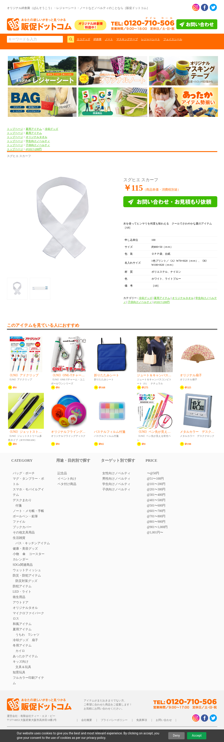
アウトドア (20, 602)
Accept (197, 735)
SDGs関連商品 (23, 564)
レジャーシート (150, 39)
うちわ (20, 634)
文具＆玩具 (23, 667)
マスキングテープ (127, 39)
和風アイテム (22, 624)
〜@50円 (153, 473)
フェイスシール (172, 39)
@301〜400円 (156, 494)
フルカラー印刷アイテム (28, 680)
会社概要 (86, 720)
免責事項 (141, 720)
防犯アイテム (22, 586)
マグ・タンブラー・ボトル (28, 481)
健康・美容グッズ (25, 548)
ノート (109, 39)
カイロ (20, 651)
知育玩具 (19, 672)
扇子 (35, 640)
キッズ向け (20, 661)
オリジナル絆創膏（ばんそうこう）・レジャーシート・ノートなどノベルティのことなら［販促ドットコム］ (78, 8)
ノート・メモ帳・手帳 (28, 511)
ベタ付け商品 (67, 484)
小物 (16, 554)
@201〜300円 (156, 489)
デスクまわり (22, 500)
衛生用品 (19, 597)
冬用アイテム (22, 645)
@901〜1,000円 (157, 527)
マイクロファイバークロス (28, 615)
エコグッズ (83, 39)
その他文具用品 (24, 532)
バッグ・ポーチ (24, 473)
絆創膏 (98, 39)
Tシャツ (34, 634)
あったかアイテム (25, 656)
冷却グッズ (51, 129)
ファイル (19, 521)
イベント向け (67, 478)
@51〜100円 (155, 478)
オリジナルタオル (36, 137)
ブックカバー (22, 527)
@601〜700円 (156, 511)
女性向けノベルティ (116, 473)
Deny (176, 735)
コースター (37, 554)
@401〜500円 (156, 500)
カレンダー (20, 559)
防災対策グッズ (26, 581)
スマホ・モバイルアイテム (28, 492)
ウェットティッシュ (27, 570)
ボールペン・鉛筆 (25, 516)
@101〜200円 (34, 149)
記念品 (62, 473)
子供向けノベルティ (38, 145)
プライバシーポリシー (114, 720)
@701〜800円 (156, 516)
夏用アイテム (34, 129)
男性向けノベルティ (116, 478)
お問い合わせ (164, 720)
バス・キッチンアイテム (32, 543)
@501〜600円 (156, 505)
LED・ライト (22, 591)
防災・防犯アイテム (27, 575)
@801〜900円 (156, 521)
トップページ (15, 129)
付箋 (18, 505)
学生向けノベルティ (38, 141)
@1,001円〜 (155, 532)
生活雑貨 (19, 538)
